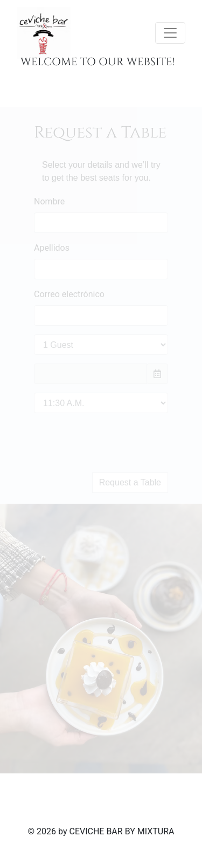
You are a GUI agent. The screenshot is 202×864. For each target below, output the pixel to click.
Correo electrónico (69, 294)
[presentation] (116, 443)
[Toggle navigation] (170, 33)
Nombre (49, 201)
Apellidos (51, 248)
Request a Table (130, 482)
